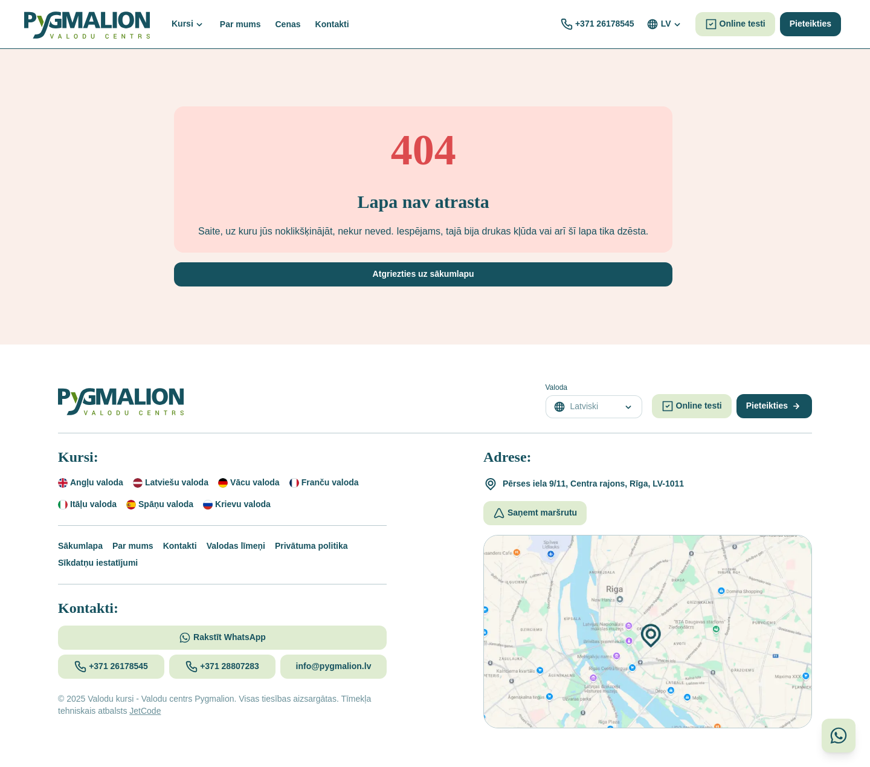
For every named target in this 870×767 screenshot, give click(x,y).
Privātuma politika (311, 546)
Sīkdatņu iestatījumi (98, 563)
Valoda (556, 387)
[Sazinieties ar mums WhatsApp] (839, 735)
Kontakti (180, 546)
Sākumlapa (80, 546)
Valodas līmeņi (236, 546)
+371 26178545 (604, 23)
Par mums (132, 546)
